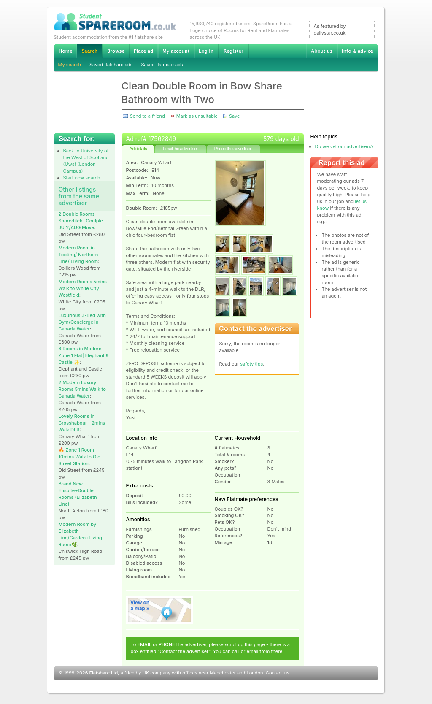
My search (69, 65)
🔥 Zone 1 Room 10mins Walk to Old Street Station (79, 456)
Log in (206, 51)
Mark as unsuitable (197, 116)
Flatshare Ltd (103, 673)
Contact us (277, 673)
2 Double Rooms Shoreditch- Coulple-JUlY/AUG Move (82, 220)
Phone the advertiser (232, 149)
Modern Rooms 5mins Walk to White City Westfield (83, 288)
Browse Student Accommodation (115, 51)
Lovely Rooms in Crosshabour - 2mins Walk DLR (82, 423)
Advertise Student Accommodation (143, 51)
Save (234, 116)
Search (89, 51)
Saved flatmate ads (162, 65)
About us (321, 51)
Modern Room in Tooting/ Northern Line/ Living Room (78, 254)
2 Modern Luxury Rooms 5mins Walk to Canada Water (82, 389)
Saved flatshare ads (110, 65)
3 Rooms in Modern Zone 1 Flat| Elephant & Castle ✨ (84, 355)
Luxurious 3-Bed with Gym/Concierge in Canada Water (82, 322)
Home (65, 51)
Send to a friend (147, 116)
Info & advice (357, 51)
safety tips (251, 364)
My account (176, 51)
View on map (160, 610)
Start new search (81, 178)
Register (233, 51)
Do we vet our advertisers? (344, 146)
